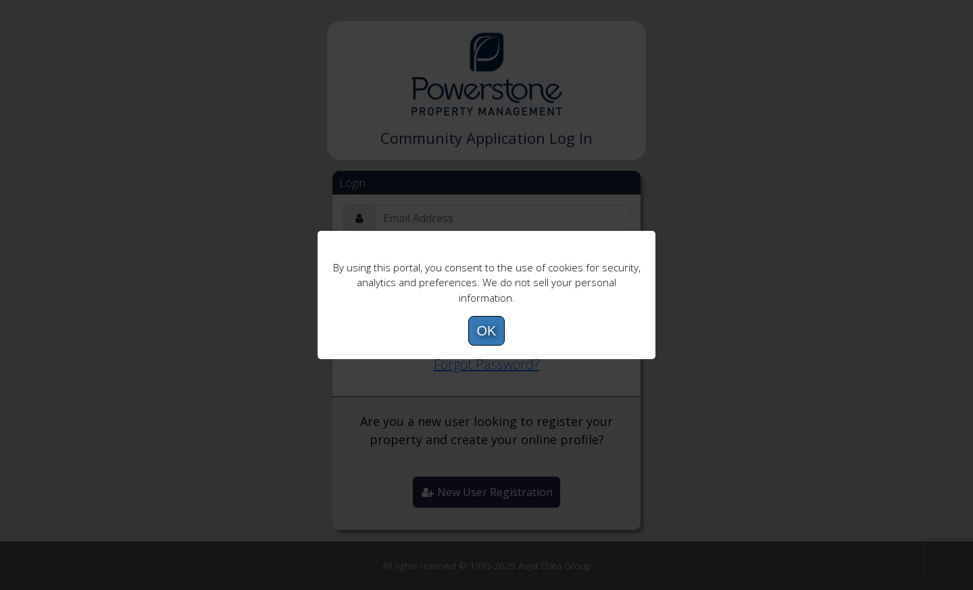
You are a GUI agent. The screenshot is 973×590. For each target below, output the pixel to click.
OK (487, 330)
